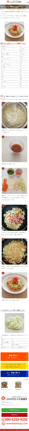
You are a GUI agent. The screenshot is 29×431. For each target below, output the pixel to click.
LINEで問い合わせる (14, 410)
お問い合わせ (14, 414)
